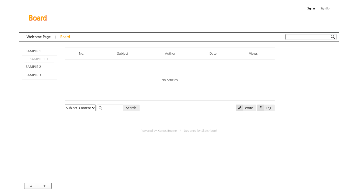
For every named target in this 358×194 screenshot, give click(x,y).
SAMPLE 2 (33, 66)
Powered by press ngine (159, 130)
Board (38, 18)
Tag (264, 108)
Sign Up (324, 8)
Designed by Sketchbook (200, 130)
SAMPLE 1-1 (39, 59)
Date (213, 53)
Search (131, 108)
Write (244, 108)
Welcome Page (39, 37)
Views (253, 53)
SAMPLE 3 (33, 75)
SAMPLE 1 (33, 51)
